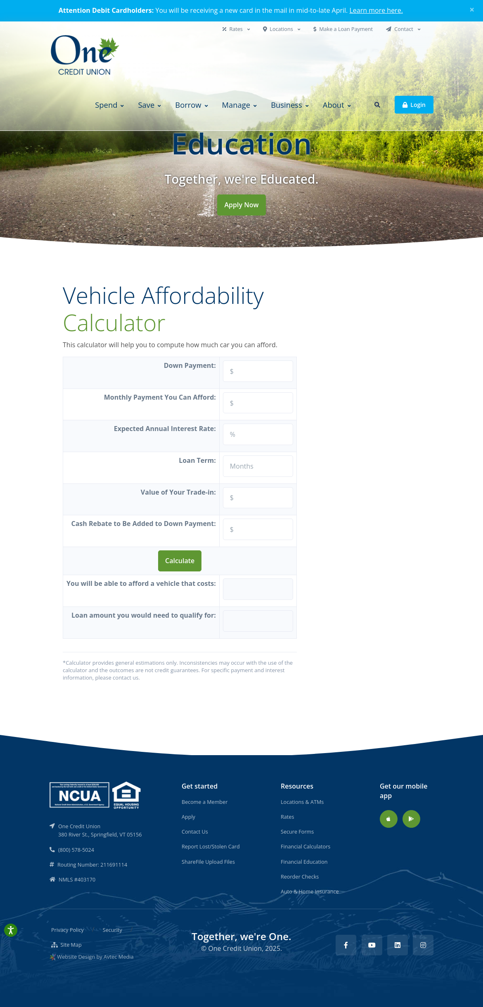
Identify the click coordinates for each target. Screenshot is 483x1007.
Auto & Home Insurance (310, 891)
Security (112, 930)
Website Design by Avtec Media (95, 956)
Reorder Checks (300, 876)
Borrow (188, 105)
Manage (236, 105)
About (333, 105)
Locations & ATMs (302, 802)
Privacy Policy (67, 930)
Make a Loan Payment (343, 29)
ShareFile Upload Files (208, 861)
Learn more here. (375, 10)
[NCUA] (96, 794)
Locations (278, 29)
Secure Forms (297, 831)
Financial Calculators (305, 846)
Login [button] (414, 104)
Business (286, 105)
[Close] (472, 9)
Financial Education (304, 861)
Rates (233, 29)
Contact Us (195, 831)
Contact (400, 29)
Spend (106, 105)
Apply (188, 816)
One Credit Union (235, 948)
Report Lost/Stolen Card (211, 846)
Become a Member (204, 802)
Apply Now (241, 204)
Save (146, 105)
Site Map (66, 944)
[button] (377, 105)
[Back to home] (86, 56)
